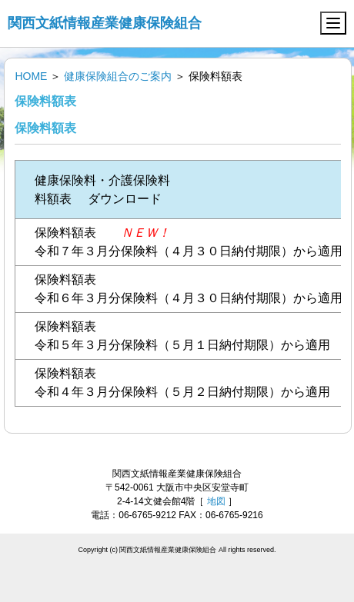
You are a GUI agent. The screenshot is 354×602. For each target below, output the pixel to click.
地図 (216, 501)
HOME (31, 76)
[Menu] (333, 23)
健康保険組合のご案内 (118, 76)
